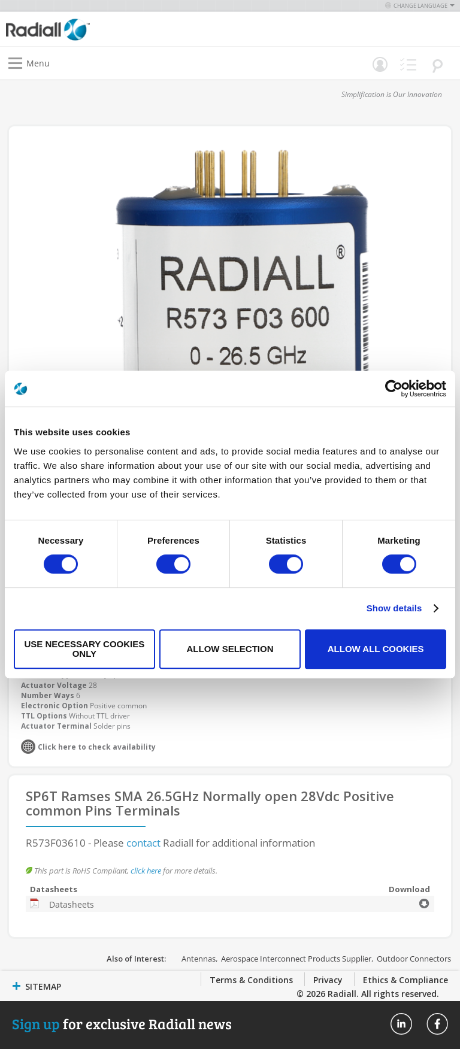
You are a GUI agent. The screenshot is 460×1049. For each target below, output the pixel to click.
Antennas (198, 958)
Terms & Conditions (251, 980)
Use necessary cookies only (84, 649)
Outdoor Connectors (414, 958)
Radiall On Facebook (437, 1024)
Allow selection (229, 649)
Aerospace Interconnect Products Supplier (296, 958)
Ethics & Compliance (405, 980)
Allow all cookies (376, 649)
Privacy (328, 980)
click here (146, 870)
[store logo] (121, 29)
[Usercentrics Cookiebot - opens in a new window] (393, 389)
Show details (394, 608)
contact (143, 843)
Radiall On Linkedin (401, 1024)
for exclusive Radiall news (122, 1023)
